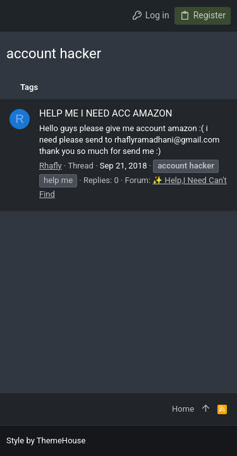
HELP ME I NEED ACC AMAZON (106, 113)
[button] (19, 15)
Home (183, 409)
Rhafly (50, 165)
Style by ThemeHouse (45, 440)
